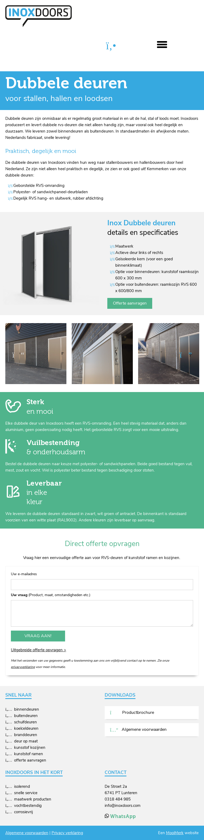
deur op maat (26, 741)
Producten (37, 46)
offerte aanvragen (30, 760)
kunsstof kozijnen (29, 747)
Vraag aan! (38, 636)
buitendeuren (26, 715)
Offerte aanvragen (130, 303)
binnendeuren (26, 709)
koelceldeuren (26, 728)
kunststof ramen (28, 754)
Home (11, 46)
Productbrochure (132, 712)
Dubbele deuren (70, 46)
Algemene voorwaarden (138, 729)
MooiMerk (175, 832)
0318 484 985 (118, 799)
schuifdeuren (25, 722)
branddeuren (25, 734)
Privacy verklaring (67, 832)
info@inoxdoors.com (123, 805)
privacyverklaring (23, 667)
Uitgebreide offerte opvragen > (38, 650)
